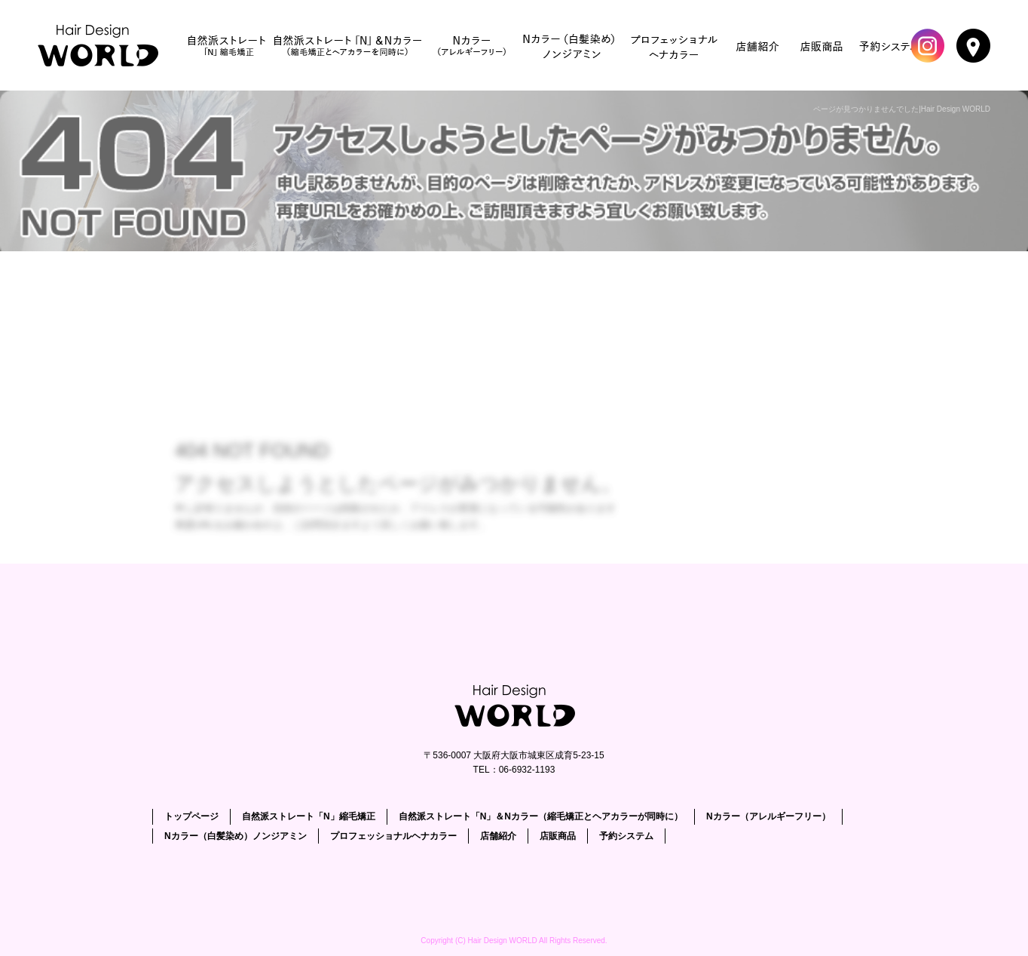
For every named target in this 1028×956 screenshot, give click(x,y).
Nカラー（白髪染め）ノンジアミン (570, 45)
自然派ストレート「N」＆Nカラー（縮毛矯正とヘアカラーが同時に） (347, 45)
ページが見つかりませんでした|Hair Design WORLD (901, 109)
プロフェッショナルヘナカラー (675, 45)
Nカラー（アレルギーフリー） (472, 45)
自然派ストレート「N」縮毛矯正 (226, 45)
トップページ (102, 45)
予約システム (890, 45)
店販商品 (822, 45)
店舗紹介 (758, 45)
